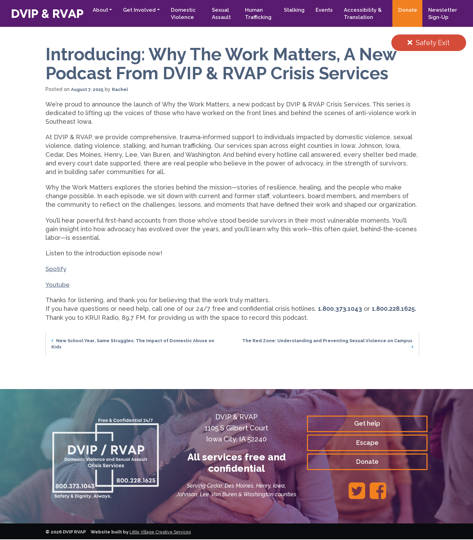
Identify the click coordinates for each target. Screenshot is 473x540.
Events (321, 10)
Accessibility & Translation (360, 13)
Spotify (55, 268)
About (94, 10)
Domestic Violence (177, 13)
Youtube (57, 284)
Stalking (291, 10)
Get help (367, 423)
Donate (406, 10)
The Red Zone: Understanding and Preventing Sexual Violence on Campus (331, 344)
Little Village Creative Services (163, 532)
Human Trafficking (254, 13)
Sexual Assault (216, 13)
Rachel (123, 89)
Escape (367, 443)
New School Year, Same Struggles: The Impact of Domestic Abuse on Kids (134, 344)
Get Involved (133, 10)
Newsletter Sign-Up (441, 13)
